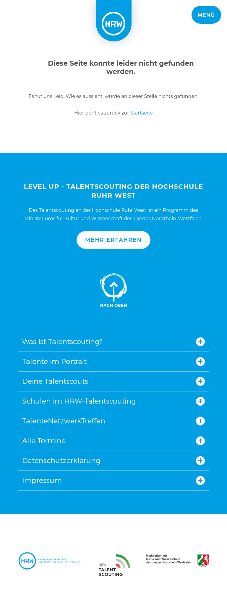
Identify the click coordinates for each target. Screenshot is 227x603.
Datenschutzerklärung (61, 460)
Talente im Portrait (54, 361)
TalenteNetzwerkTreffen (63, 421)
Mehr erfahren (113, 240)
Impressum (42, 480)
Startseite (141, 113)
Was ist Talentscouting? (62, 341)
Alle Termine (44, 440)
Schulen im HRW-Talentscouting (79, 401)
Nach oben (113, 290)
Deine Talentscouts (55, 381)
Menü (206, 15)
